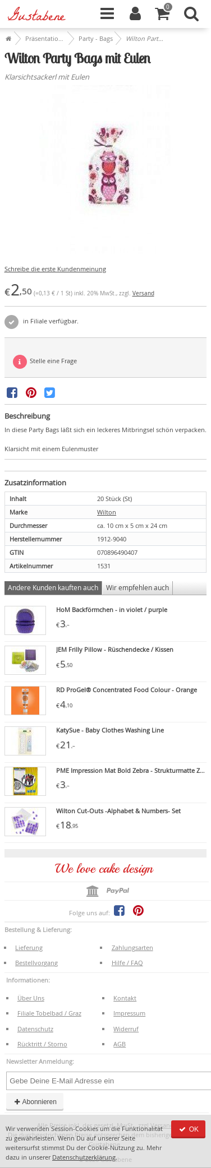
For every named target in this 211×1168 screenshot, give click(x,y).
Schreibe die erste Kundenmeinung (55, 269)
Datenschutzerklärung (84, 1157)
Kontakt (124, 998)
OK (188, 1129)
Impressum (129, 1013)
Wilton (106, 512)
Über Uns (30, 998)
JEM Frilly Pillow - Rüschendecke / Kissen (114, 649)
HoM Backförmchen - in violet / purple (111, 609)
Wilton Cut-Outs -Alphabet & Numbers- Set (118, 811)
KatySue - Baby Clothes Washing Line (110, 730)
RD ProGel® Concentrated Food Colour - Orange (126, 689)
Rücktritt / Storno (42, 1044)
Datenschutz (35, 1029)
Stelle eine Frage (45, 362)
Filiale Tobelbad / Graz (49, 1013)
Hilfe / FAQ (127, 962)
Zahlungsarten (132, 947)
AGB (119, 1044)
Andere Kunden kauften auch (53, 587)
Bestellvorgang (36, 962)
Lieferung (29, 947)
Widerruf (126, 1029)
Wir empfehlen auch (137, 587)
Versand (143, 293)
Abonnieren (35, 1102)
